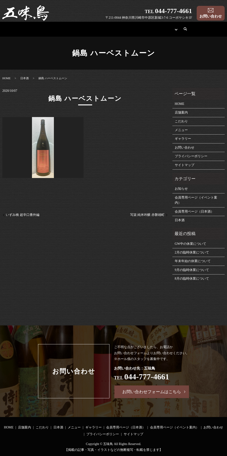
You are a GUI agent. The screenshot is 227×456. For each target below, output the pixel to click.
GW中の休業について (190, 244)
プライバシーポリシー (191, 156)
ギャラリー (144, 31)
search (197, 31)
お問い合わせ (210, 16)
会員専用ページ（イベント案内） (196, 200)
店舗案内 (54, 31)
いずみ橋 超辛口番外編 (22, 215)
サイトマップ (184, 165)
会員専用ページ (173, 31)
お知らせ (181, 188)
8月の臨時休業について (192, 278)
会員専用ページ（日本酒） (194, 211)
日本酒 (98, 31)
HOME (33, 31)
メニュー (119, 31)
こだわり (77, 31)
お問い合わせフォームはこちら (151, 391)
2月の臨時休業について (192, 252)
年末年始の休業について (193, 261)
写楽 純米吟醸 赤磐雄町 (147, 215)
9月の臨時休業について (192, 270)
